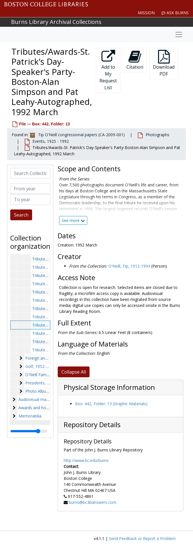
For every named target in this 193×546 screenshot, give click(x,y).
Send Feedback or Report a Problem (142, 538)
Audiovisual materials (37, 399)
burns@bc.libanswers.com (92, 502)
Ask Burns (175, 12)
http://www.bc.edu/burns (86, 460)
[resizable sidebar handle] (28, 431)
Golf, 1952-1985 (40, 366)
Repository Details (92, 424)
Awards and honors (36, 407)
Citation (134, 60)
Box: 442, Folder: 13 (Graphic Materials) (111, 403)
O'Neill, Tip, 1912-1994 (129, 266)
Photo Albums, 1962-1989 (49, 391)
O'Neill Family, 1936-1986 (48, 374)
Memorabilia (29, 416)
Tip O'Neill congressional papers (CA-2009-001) (81, 134)
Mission (146, 12)
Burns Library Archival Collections (56, 22)
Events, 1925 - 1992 (50, 141)
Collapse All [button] (73, 372)
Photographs (157, 134)
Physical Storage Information (109, 387)
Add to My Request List (108, 70)
